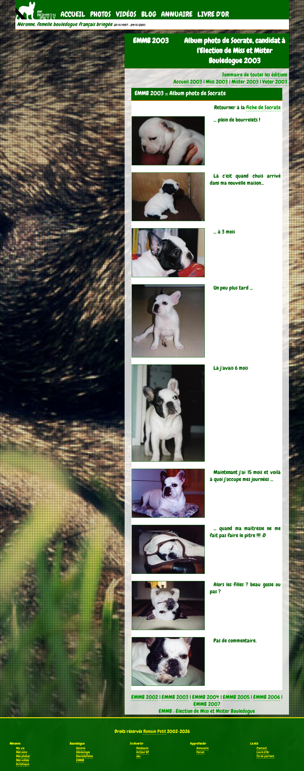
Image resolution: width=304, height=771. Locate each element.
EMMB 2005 (236, 697)
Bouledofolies (84, 756)
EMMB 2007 (206, 704)
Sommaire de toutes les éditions (254, 74)
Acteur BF (142, 752)
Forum (200, 752)
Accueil (72, 14)
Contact (262, 748)
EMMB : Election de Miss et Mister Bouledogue (207, 711)
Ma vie (20, 748)
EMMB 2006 (266, 697)
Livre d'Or (213, 14)
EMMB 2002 (144, 697)
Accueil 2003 (187, 81)
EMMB (80, 760)
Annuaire (176, 14)
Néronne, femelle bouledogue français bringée (64, 24)
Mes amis (21, 752)
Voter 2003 (274, 81)
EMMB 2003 (175, 697)
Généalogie (83, 752)
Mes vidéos (22, 760)
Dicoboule (142, 748)
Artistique (22, 764)
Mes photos (23, 756)
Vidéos (126, 14)
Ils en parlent (265, 756)
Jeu (138, 756)
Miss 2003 (217, 81)
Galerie (80, 748)
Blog (148, 14)
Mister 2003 (245, 81)
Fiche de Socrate (263, 107)
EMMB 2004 (205, 697)
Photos (100, 14)
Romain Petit (154, 731)
